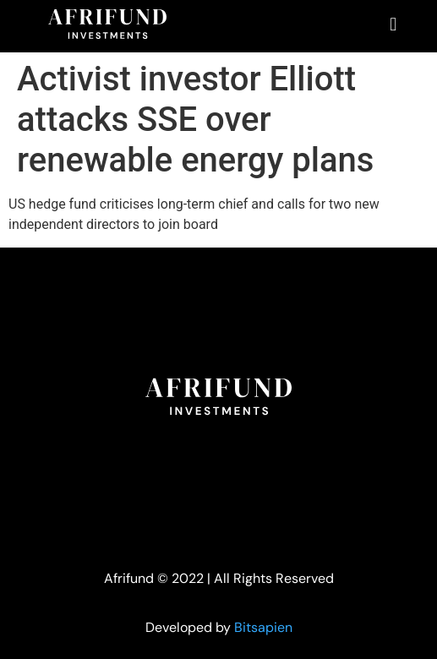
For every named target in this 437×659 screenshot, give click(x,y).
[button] (393, 24)
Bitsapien (263, 627)
